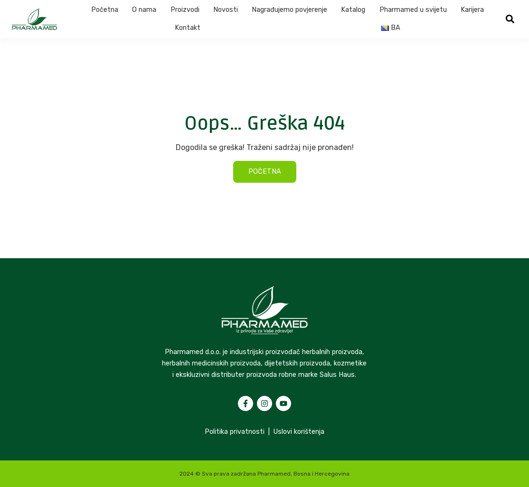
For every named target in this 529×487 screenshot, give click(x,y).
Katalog (353, 10)
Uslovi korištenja (299, 432)
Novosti (225, 10)
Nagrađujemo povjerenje (289, 10)
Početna (104, 10)
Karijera (472, 10)
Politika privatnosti (234, 432)
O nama (144, 10)
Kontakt (187, 28)
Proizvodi (184, 10)
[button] (510, 19)
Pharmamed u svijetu (413, 10)
